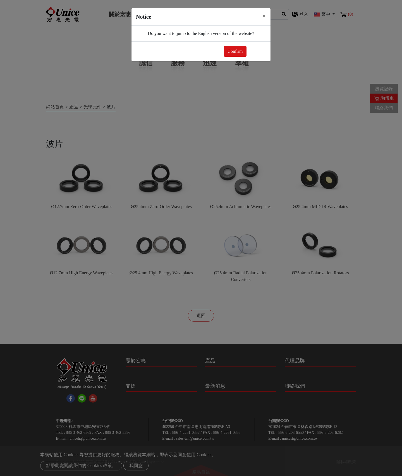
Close (257, 51)
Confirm (235, 51)
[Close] (264, 16)
